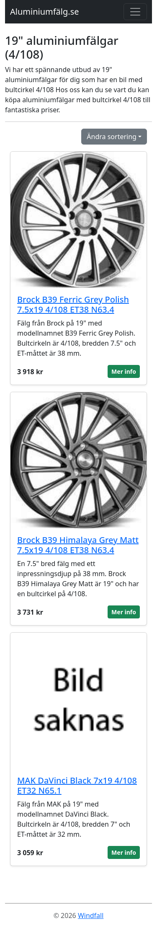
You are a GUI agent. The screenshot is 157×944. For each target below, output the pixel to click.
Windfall (90, 915)
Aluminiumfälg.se (44, 11)
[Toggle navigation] (135, 11)
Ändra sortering (111, 136)
